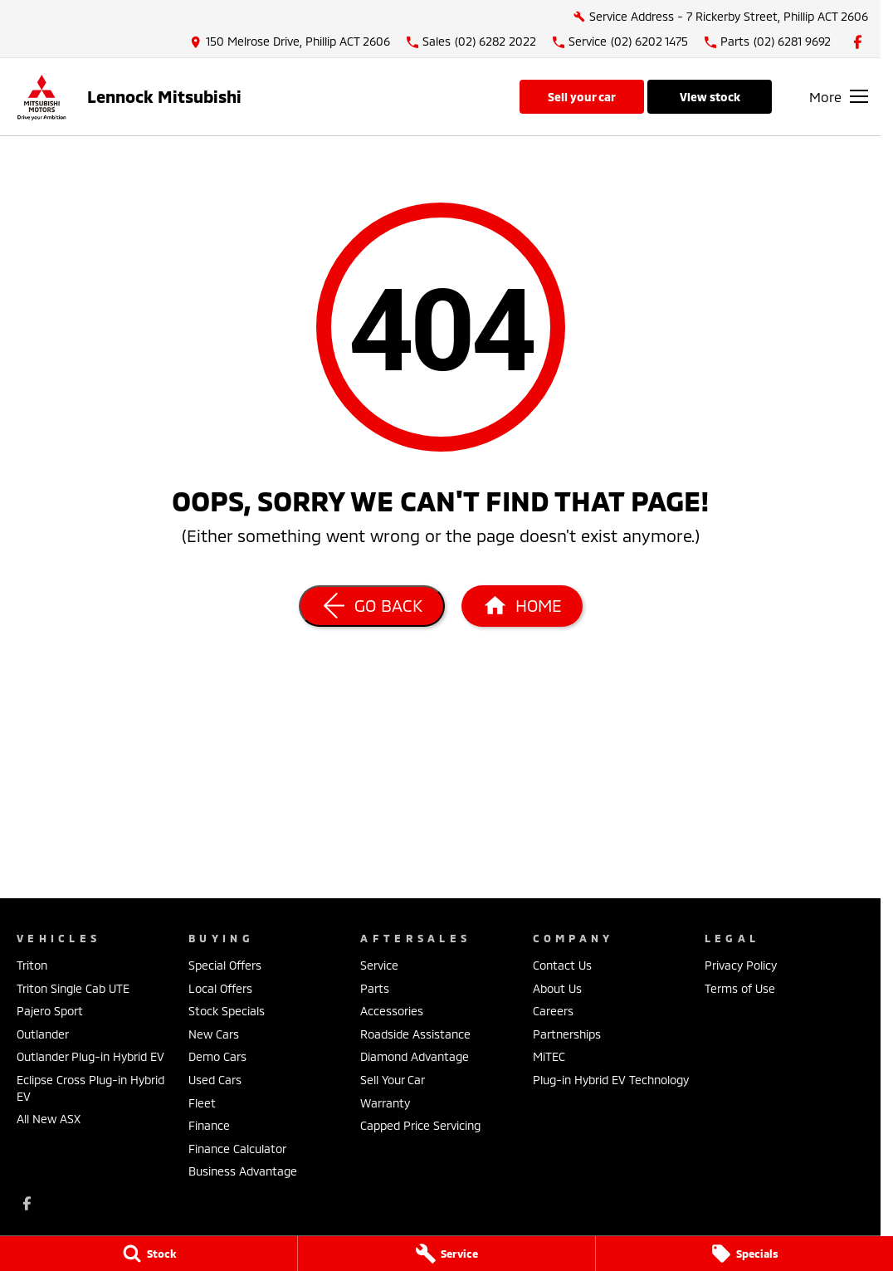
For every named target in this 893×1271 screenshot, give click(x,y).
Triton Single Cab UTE (73, 988)
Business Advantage (242, 1171)
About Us (557, 988)
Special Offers (224, 965)
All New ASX (49, 1119)
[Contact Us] (290, 42)
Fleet (202, 1103)
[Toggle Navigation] (838, 96)
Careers (553, 1011)
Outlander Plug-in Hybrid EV (90, 1056)
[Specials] (744, 1253)
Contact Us (562, 965)
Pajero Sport (50, 1011)
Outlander (43, 1034)
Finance (209, 1125)
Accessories (391, 1011)
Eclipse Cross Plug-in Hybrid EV (90, 1088)
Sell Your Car (582, 97)
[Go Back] (372, 606)
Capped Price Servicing (420, 1125)
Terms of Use (740, 988)
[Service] (446, 1253)
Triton (32, 965)
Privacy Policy (741, 965)
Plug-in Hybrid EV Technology (611, 1080)
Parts (374, 988)
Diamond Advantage (414, 1056)
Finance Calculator (237, 1148)
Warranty (385, 1103)
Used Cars (215, 1080)
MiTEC (549, 1056)
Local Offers (220, 988)
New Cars (213, 1034)
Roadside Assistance (415, 1034)
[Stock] (148, 1253)
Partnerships (567, 1034)
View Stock (710, 97)
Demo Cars (217, 1056)
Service (379, 965)
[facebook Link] (857, 42)
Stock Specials (226, 1011)
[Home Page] (41, 97)
